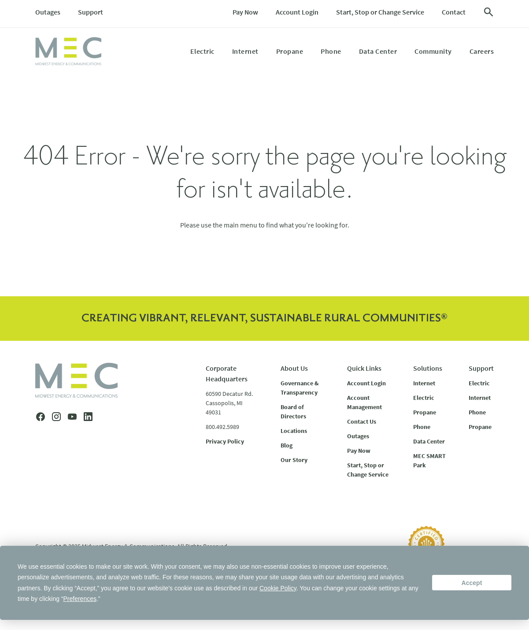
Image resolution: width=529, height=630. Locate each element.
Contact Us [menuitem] (361, 421)
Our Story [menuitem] (294, 460)
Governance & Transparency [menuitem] (299, 387)
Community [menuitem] (433, 51)
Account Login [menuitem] (297, 11)
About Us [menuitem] (294, 368)
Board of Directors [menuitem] (293, 411)
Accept (472, 582)
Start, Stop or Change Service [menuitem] (380, 11)
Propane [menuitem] (289, 51)
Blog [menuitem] (286, 445)
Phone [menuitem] (331, 51)
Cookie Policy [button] (277, 588)
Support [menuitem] (90, 11)
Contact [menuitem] (454, 11)
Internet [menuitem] (245, 51)
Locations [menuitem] (294, 431)
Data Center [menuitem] (378, 51)
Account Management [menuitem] (364, 402)
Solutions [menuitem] (427, 368)
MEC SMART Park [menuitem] (429, 460)
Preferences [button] (79, 598)
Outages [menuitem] (47, 11)
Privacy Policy (225, 441)
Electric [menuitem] (202, 51)
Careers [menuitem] (482, 51)
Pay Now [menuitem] (245, 11)
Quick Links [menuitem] (364, 368)
